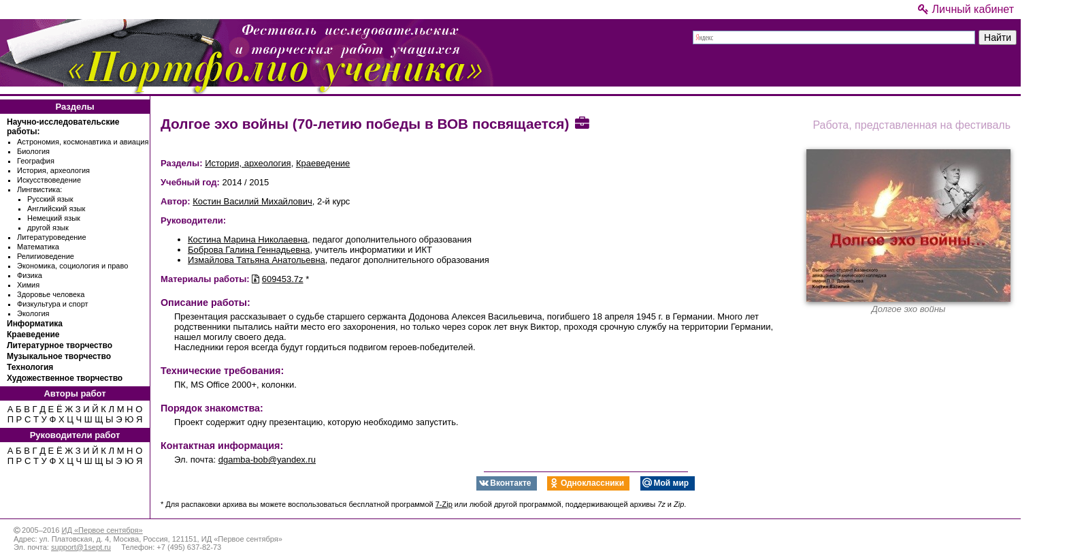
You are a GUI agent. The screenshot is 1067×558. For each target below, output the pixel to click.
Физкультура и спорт (52, 304)
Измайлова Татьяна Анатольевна (256, 260)
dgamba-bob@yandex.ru (267, 459)
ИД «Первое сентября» (101, 530)
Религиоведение (45, 256)
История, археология (53, 170)
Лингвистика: (39, 189)
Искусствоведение (49, 180)
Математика (38, 247)
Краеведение (33, 334)
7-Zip (444, 504)
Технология (30, 367)
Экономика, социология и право (72, 266)
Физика (29, 275)
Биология (33, 151)
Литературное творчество (59, 345)
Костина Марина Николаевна (248, 239)
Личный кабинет (966, 9)
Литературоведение (51, 237)
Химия (28, 285)
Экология (33, 313)
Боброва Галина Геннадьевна (249, 250)
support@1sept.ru (81, 547)
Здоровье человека (50, 294)
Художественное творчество (64, 378)
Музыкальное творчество (59, 356)
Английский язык (56, 208)
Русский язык (50, 199)
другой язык (48, 227)
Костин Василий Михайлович (252, 201)
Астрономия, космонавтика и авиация (82, 142)
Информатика (35, 323)
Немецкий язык (53, 218)
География (35, 161)
